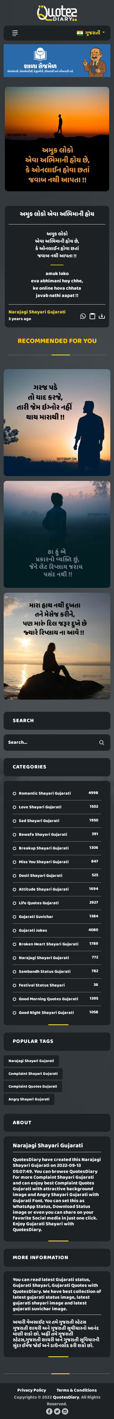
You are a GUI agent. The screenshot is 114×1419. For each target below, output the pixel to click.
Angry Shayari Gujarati (29, 1099)
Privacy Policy (31, 1390)
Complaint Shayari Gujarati (33, 1074)
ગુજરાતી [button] (89, 33)
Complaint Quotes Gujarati (33, 1086)
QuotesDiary (66, 1397)
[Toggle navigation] (14, 33)
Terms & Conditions (77, 1390)
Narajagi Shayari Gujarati (37, 312)
